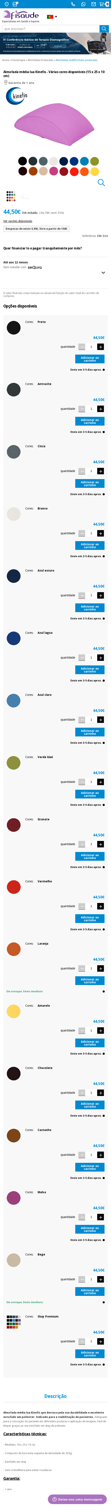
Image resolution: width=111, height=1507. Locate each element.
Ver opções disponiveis (17, 221)
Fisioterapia (18, 60)
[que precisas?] (55, 29)
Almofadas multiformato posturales (76, 60)
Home (5, 60)
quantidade (68, 346)
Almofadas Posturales (40, 60)
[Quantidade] (91, 346)
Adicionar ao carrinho (90, 359)
